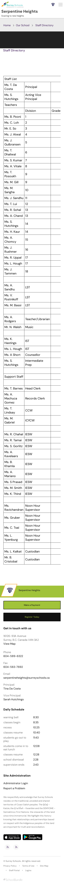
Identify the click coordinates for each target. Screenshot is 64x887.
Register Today (32, 617)
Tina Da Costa (12, 688)
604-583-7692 (13, 667)
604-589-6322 (13, 656)
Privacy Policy (10, 866)
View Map (9, 644)
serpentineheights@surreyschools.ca (26, 677)
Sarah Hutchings (13, 699)
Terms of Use (28, 866)
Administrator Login (15, 783)
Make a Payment (32, 605)
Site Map (44, 866)
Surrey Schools (13, 861)
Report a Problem (14, 788)
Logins (28, 870)
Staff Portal (14, 870)
